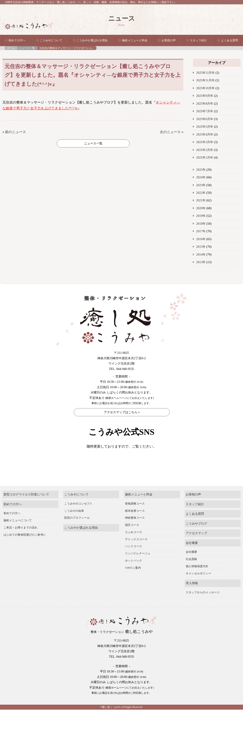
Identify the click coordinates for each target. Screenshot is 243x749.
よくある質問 (229, 40)
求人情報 (192, 595)
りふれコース (133, 544)
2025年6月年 (204, 119)
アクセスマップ (196, 545)
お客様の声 (169, 40)
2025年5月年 (204, 126)
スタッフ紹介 (198, 40)
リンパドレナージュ (137, 565)
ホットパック (133, 572)
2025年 (201, 169)
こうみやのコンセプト (78, 515)
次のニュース (170, 132)
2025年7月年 (204, 111)
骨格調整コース (135, 515)
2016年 (201, 239)
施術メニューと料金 (134, 40)
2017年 (201, 231)
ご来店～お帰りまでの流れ (20, 539)
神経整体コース (135, 530)
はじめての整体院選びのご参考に (24, 546)
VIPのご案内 (133, 580)
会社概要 (192, 555)
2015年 (201, 246)
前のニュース (15, 132)
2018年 (201, 223)
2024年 (201, 177)
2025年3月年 (204, 142)
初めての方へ (16, 40)
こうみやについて (51, 40)
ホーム (11, 48)
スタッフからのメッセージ (203, 604)
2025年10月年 (205, 88)
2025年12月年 (205, 72)
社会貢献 (191, 571)
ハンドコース (133, 558)
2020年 (201, 208)
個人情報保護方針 (197, 578)
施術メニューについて (17, 532)
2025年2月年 (204, 150)
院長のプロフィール (77, 530)
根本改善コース (135, 523)
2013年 (201, 262)
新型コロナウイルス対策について (26, 506)
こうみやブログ (196, 535)
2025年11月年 (205, 80)
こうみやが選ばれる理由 (92, 40)
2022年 (201, 192)
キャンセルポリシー (198, 585)
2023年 (201, 185)
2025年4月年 (204, 134)
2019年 (201, 215)
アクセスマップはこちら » (122, 412)
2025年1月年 (204, 157)
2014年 (201, 254)
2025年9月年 (204, 95)
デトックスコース (136, 551)
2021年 (201, 200)
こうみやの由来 (74, 523)
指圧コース (132, 537)
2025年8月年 (204, 103)
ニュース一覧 (27, 48)
